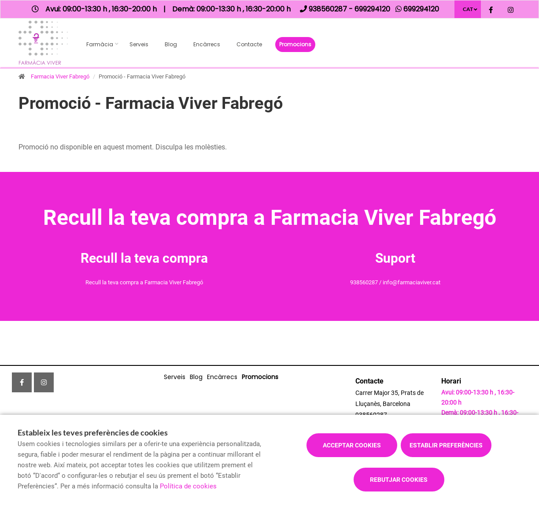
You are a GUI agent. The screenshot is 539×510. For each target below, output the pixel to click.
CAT (468, 9)
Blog (171, 44)
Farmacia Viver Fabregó (60, 76)
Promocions (295, 44)
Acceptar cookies (352, 445)
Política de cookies (188, 486)
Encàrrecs (206, 44)
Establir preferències (446, 445)
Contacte (249, 44)
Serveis (138, 44)
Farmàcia (99, 44)
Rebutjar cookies (399, 479)
